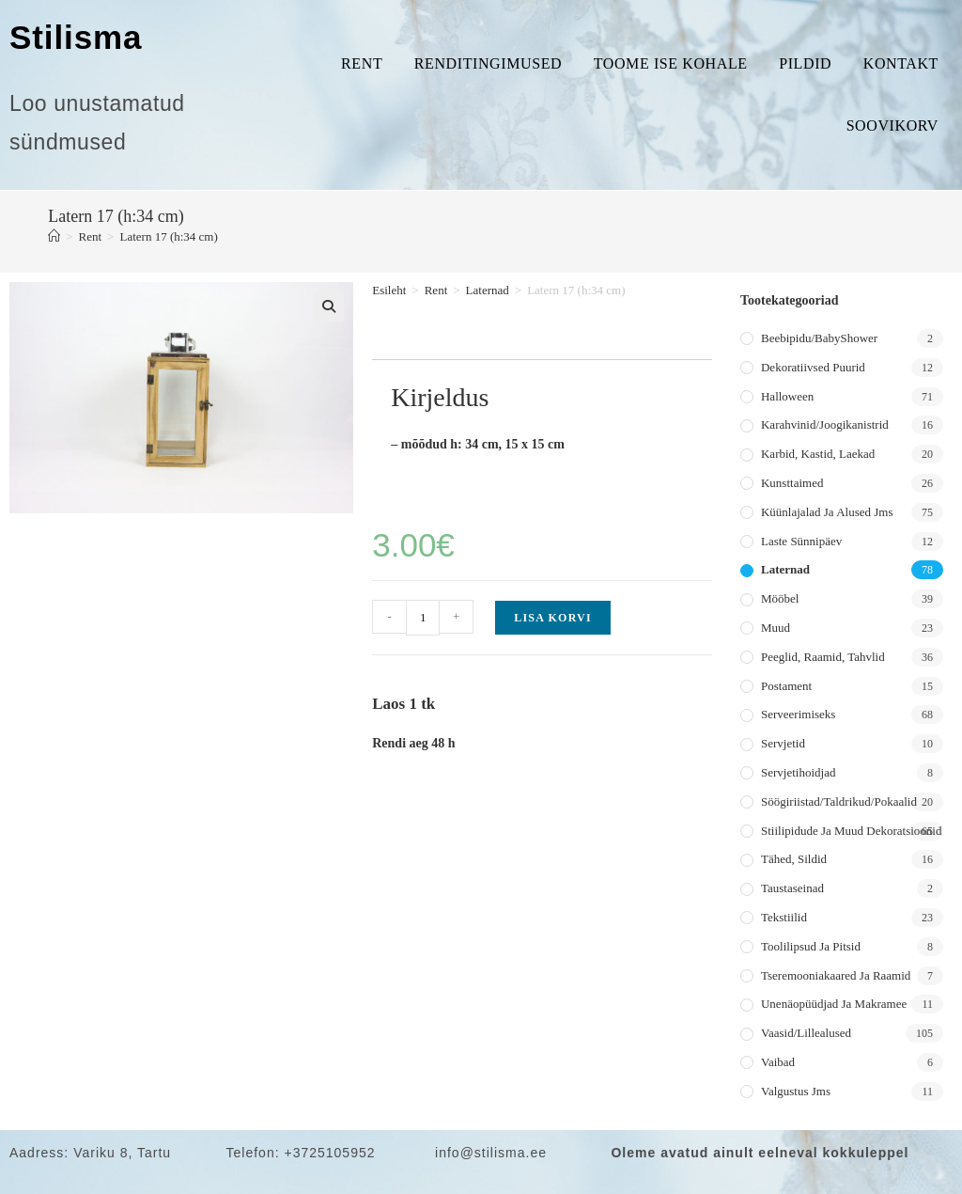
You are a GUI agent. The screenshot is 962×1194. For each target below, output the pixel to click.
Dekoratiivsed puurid (813, 367)
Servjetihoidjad (798, 772)
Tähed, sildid (794, 859)
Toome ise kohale (671, 63)
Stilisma (75, 37)
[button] (329, 306)
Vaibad (778, 1062)
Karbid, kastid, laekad (818, 454)
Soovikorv (892, 126)
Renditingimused (488, 63)
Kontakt (901, 63)
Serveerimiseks (798, 714)
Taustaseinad (792, 888)
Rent (361, 63)
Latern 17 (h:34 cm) (168, 236)
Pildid (805, 63)
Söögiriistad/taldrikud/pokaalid (839, 801)
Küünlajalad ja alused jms (826, 512)
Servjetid (783, 743)
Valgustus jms (795, 1091)
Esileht (389, 290)
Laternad (487, 290)
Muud (775, 628)
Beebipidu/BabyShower (819, 338)
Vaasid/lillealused (806, 1033)
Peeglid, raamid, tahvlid (823, 657)
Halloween (787, 396)
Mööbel (780, 598)
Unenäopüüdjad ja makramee (834, 1004)
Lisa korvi (553, 617)
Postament (786, 686)
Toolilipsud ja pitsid (811, 946)
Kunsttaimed (792, 483)
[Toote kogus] (423, 618)
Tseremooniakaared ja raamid (835, 975)
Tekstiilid (784, 917)
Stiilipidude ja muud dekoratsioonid (851, 831)
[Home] (54, 236)
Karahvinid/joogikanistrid (825, 424)
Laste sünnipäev (801, 541)
